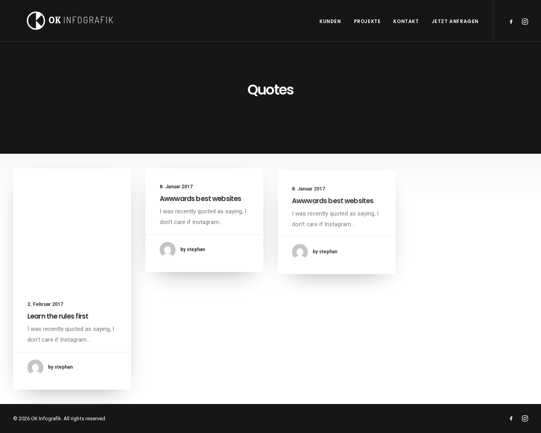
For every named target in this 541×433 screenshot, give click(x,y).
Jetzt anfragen (455, 21)
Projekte (367, 21)
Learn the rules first (57, 316)
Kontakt (406, 21)
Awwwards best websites (200, 199)
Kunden (330, 21)
